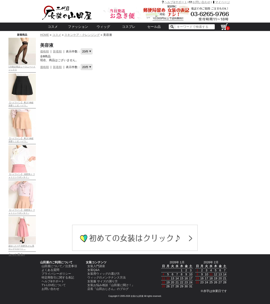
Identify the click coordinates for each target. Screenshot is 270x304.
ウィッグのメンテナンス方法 (106, 277)
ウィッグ (103, 26)
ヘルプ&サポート (175, 2)
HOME (44, 34)
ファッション (78, 26)
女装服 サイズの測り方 (102, 281)
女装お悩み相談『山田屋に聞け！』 (111, 285)
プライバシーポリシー (56, 273)
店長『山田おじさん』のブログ (108, 289)
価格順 (44, 51)
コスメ (53, 26)
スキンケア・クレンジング (82, 34)
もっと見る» (16, 254)
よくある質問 (50, 270)
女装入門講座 (96, 266)
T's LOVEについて (54, 285)
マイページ (222, 2)
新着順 (57, 51)
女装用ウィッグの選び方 (103, 273)
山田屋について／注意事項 (59, 266)
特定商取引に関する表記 (58, 277)
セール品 (154, 26)
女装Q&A (93, 270)
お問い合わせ (201, 2)
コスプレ (128, 26)
